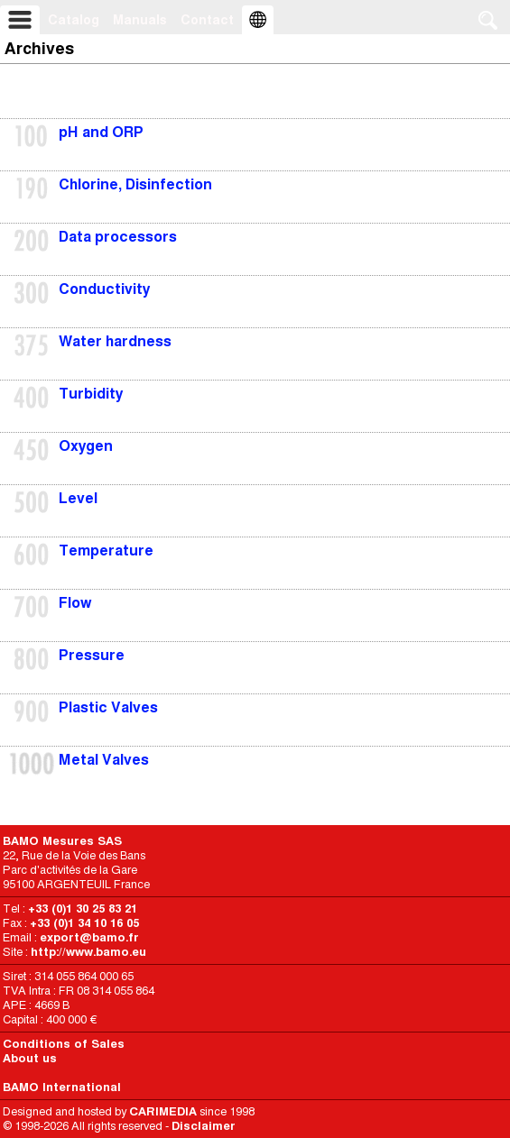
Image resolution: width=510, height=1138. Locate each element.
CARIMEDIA (163, 1111)
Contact (207, 20)
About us (30, 1058)
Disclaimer (204, 1126)
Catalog (73, 20)
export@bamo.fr (89, 937)
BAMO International (62, 1087)
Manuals (140, 20)
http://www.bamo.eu (88, 952)
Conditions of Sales (64, 1044)
